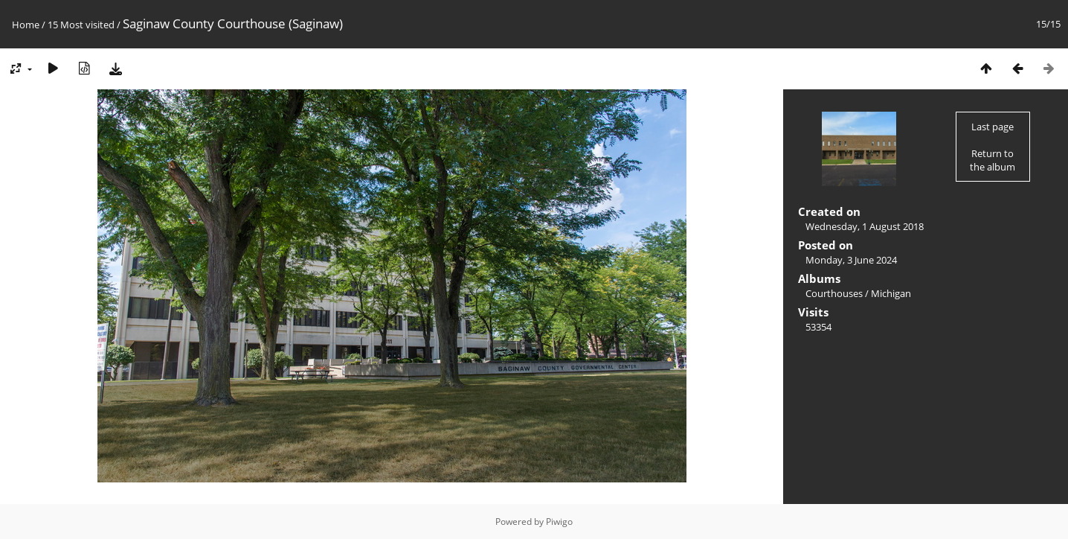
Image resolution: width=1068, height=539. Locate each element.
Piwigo (559, 521)
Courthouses (834, 293)
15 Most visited (81, 24)
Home (25, 24)
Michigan (891, 293)
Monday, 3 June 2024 (851, 260)
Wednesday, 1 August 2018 (864, 226)
